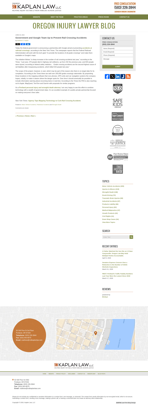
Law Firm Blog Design (126, 403)
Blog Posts (101, 373)
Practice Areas (81, 17)
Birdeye (105, 297)
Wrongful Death (56, 104)
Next (33, 116)
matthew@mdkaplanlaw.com (30, 388)
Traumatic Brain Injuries (112, 198)
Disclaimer (71, 373)
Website (36, 17)
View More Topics (108, 222)
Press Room (103, 17)
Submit (117, 66)
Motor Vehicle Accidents (29, 104)
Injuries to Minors (110, 189)
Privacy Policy (61, 373)
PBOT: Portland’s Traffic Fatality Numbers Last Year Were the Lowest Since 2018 (117, 275)
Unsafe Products (110, 213)
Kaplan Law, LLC (29, 402)
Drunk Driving (109, 195)
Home (20, 17)
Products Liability (110, 204)
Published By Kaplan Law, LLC (125, 7)
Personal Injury (109, 207)
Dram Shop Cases (110, 219)
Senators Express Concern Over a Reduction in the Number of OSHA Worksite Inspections (114, 265)
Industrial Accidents (111, 201)
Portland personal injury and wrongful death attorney (40, 87)
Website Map (91, 373)
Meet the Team (57, 17)
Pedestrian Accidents (43, 104)
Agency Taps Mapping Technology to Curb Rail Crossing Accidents (54, 101)
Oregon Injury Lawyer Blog (36, 7)
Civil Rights (108, 216)
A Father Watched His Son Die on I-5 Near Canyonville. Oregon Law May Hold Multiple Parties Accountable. (117, 253)
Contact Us (124, 17)
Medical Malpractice (111, 210)
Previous (19, 116)
